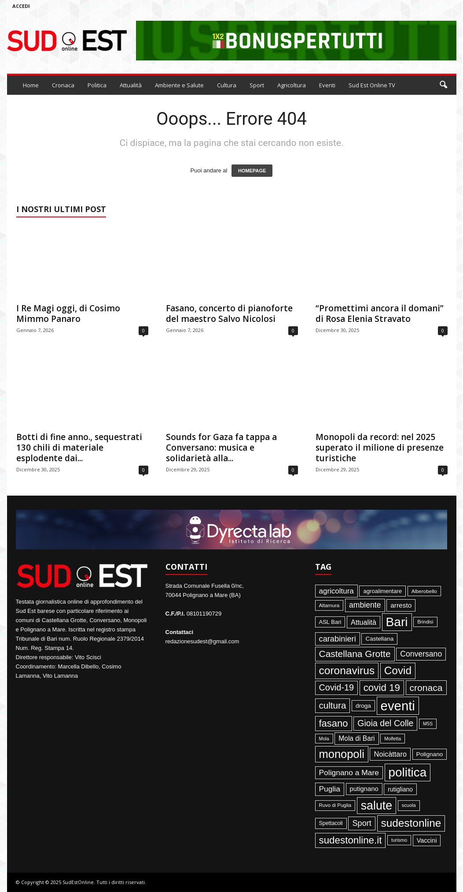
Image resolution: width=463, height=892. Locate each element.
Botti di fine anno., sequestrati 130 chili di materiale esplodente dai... (79, 447)
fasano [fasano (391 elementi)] (333, 723)
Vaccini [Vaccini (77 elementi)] (427, 840)
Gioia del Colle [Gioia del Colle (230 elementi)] (385, 723)
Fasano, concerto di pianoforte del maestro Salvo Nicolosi (229, 313)
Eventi (327, 85)
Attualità (131, 85)
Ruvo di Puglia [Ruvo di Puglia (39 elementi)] (335, 805)
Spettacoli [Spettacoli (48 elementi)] (331, 823)
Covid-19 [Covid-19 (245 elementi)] (336, 687)
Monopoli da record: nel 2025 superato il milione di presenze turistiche (380, 447)
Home (31, 85)
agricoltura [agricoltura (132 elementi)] (336, 591)
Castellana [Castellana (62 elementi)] (379, 638)
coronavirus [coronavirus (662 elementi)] (347, 670)
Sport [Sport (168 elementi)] (361, 823)
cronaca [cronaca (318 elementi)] (426, 688)
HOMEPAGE (252, 170)
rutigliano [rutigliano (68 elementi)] (400, 789)
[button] (443, 85)
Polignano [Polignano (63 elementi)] (429, 754)
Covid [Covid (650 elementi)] (398, 670)
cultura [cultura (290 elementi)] (332, 705)
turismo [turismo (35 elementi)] (399, 840)
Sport (257, 85)
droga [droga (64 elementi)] (363, 705)
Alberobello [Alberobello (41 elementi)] (424, 591)
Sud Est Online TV (372, 85)
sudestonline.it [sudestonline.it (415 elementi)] (350, 840)
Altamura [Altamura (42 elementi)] (329, 605)
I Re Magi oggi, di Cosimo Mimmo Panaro (68, 313)
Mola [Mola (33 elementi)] (324, 738)
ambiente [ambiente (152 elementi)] (365, 605)
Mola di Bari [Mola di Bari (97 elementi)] (356, 738)
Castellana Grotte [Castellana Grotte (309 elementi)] (355, 654)
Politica (97, 85)
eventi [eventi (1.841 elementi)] (398, 705)
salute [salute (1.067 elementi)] (376, 805)
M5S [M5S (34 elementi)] (428, 723)
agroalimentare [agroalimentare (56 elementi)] (382, 591)
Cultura (226, 85)
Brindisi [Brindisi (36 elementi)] (425, 621)
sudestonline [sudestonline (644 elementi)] (411, 823)
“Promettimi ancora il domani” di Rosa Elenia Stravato (380, 313)
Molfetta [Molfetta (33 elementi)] (392, 738)
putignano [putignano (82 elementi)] (364, 788)
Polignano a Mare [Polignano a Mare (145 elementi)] (349, 772)
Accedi (21, 6)
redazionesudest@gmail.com (202, 641)
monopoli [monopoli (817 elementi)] (341, 754)
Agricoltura (291, 85)
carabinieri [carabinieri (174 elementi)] (337, 638)
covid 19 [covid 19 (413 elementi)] (382, 687)
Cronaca (63, 85)
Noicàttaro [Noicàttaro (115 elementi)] (390, 754)
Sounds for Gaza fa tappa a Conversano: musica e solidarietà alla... (221, 447)
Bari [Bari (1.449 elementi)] (397, 622)
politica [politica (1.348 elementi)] (408, 772)
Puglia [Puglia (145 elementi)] (329, 788)
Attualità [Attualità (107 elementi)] (363, 622)
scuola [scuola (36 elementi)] (409, 805)
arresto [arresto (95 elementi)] (401, 605)
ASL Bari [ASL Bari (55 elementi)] (330, 622)
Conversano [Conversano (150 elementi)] (421, 653)
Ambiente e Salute (179, 85)
